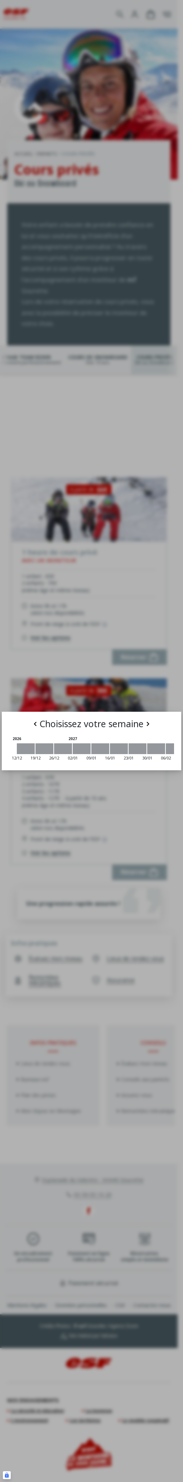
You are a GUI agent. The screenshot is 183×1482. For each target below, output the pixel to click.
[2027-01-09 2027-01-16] (100, 748)
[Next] (148, 724)
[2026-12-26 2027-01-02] (63, 748)
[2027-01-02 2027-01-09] (82, 748)
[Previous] (35, 724)
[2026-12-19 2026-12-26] (44, 748)
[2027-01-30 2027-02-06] (156, 748)
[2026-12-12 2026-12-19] (26, 748)
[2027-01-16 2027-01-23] (119, 748)
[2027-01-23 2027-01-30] (137, 748)
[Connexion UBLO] (7, 1475)
